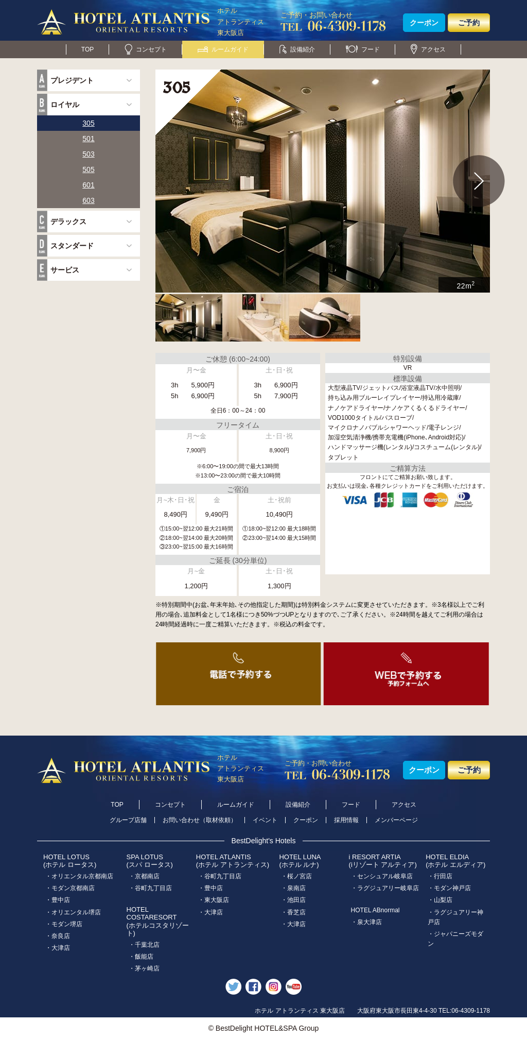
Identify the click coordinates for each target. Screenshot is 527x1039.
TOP (87, 49)
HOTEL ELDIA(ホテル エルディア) (455, 861)
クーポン (424, 23)
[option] (322, 181)
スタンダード (72, 246)
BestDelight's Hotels (264, 841)
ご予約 (469, 23)
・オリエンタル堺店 (73, 912)
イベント (265, 820)
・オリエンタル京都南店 (79, 876)
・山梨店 (440, 900)
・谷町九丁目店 (150, 888)
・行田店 (440, 876)
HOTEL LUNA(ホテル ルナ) (300, 861)
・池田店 (293, 900)
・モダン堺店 (63, 924)
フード (363, 49)
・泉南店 (293, 888)
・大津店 (57, 947)
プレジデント (72, 80)
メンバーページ (396, 820)
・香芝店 (293, 912)
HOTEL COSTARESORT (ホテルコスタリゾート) (158, 922)
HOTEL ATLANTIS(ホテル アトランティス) (232, 861)
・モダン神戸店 (449, 888)
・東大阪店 (213, 900)
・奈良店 (57, 936)
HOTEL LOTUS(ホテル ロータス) (69, 861)
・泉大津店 (366, 922)
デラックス (68, 221)
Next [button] (479, 181)
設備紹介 (297, 49)
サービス (64, 270)
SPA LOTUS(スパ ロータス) (150, 861)
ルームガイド (223, 49)
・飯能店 (141, 956)
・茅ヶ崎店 (144, 968)
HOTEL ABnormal (375, 910)
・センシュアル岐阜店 (382, 876)
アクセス (428, 49)
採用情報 (346, 820)
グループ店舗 (128, 820)
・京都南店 (144, 876)
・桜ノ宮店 (296, 876)
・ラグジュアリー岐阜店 (385, 888)
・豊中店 (57, 900)
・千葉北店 (144, 944)
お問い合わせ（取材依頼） (200, 820)
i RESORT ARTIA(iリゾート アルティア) (383, 861)
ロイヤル (64, 104)
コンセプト (146, 49)
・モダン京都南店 (70, 888)
